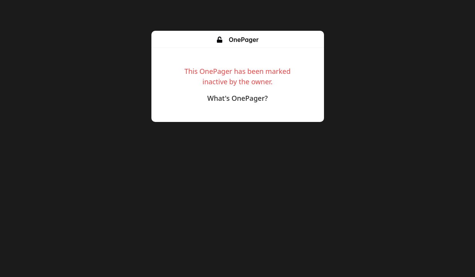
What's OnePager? (237, 98)
